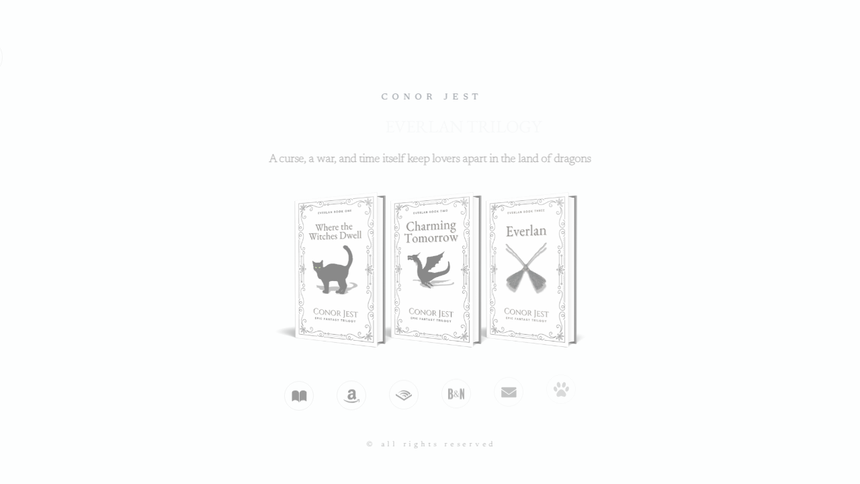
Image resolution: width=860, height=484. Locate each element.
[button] (298, 395)
